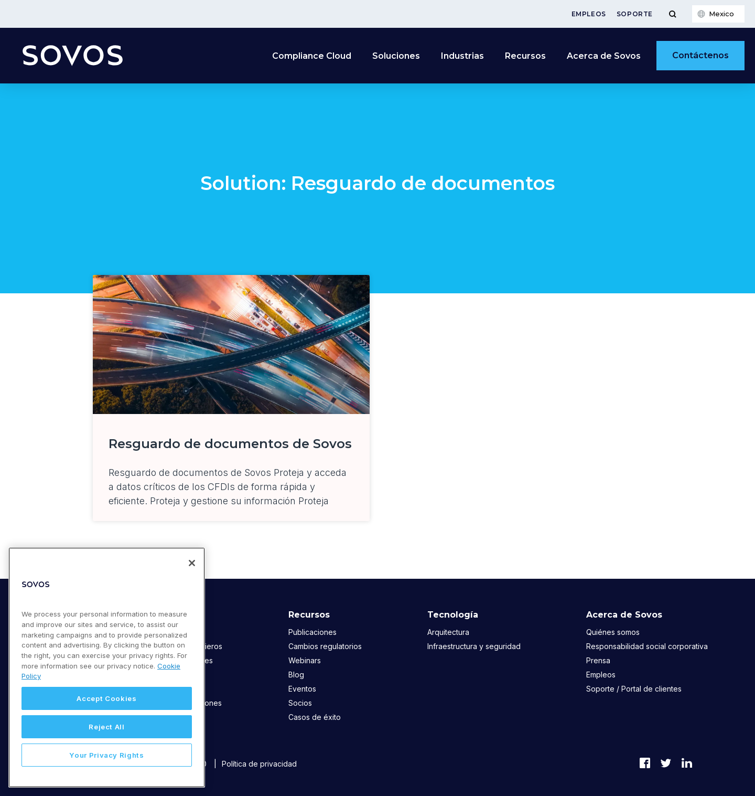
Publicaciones (312, 632)
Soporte (635, 14)
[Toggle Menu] (672, 14)
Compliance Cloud (311, 56)
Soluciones (396, 56)
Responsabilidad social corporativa (647, 646)
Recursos (525, 56)
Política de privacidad (259, 763)
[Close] (191, 563)
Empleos (588, 14)
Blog (296, 674)
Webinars (304, 660)
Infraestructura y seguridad (474, 646)
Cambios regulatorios (325, 646)
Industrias (462, 56)
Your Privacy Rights (106, 755)
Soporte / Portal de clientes (634, 688)
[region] (106, 667)
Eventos (302, 688)
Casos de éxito (314, 717)
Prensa (598, 660)
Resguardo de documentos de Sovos (230, 443)
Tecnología (452, 615)
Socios (300, 702)
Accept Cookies (106, 698)
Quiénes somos (613, 632)
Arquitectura (448, 632)
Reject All (107, 727)
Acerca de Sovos (604, 56)
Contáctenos (700, 55)
